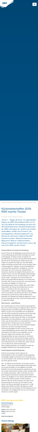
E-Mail (3, 413)
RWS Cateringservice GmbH (15, 217)
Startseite (3, 202)
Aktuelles (9, 202)
